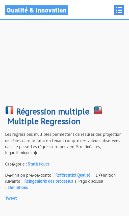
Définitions (18, 187)
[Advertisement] (64, 65)
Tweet (11, 198)
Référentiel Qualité (72, 175)
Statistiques (38, 164)
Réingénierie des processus (48, 181)
